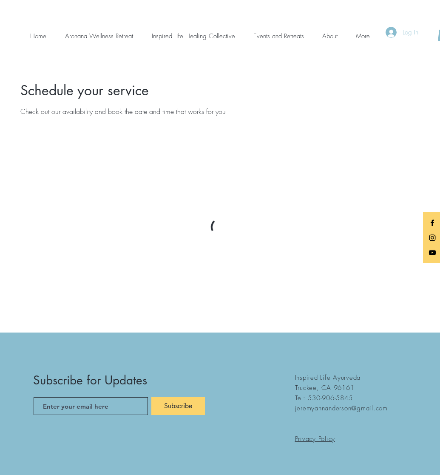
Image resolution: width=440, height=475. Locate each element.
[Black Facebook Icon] (432, 223)
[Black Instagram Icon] (432, 237)
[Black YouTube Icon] (432, 252)
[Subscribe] (178, 406)
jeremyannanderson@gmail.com (341, 408)
